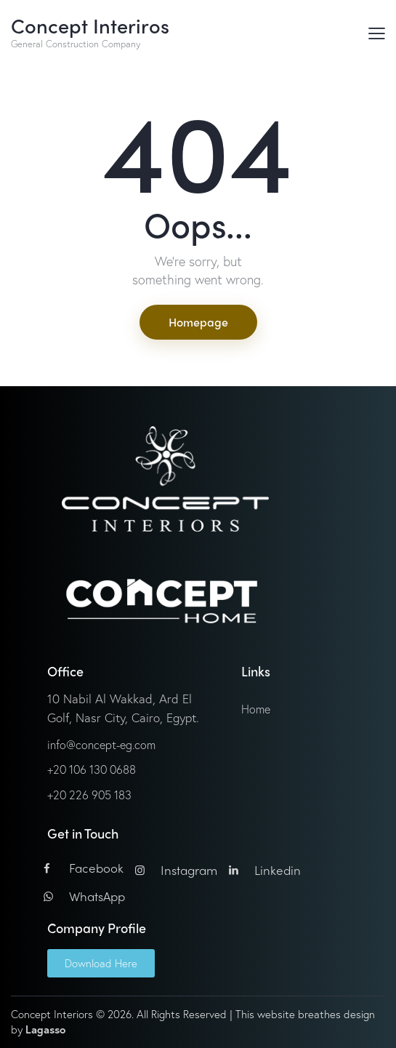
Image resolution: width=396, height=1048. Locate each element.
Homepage (198, 321)
